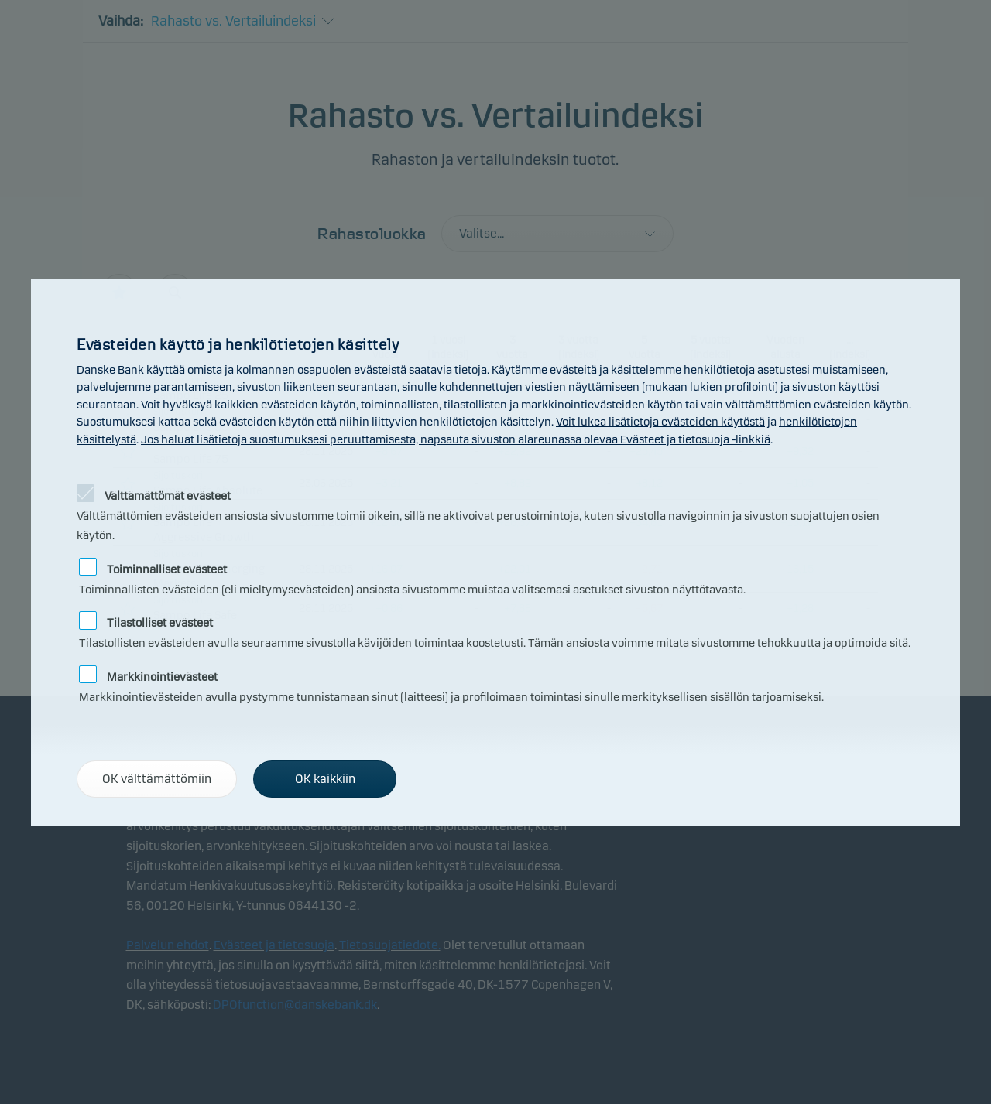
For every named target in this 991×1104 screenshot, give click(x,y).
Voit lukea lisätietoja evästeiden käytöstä (660, 422)
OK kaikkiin (325, 778)
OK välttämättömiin (156, 778)
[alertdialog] (495, 552)
